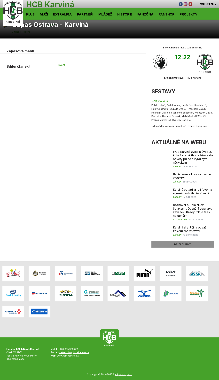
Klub (30, 14)
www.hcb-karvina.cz (68, 355)
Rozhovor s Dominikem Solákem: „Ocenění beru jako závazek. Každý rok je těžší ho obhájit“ (192, 210)
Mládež (105, 14)
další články (182, 244)
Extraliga (62, 14)
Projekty (188, 14)
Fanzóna (145, 14)
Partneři (85, 14)
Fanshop (166, 14)
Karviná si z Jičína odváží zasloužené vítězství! (190, 229)
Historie (124, 14)
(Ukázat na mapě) (15, 358)
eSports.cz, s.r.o (123, 374)
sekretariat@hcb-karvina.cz (74, 352)
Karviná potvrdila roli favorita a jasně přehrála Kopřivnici (192, 191)
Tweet (61, 65)
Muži (44, 14)
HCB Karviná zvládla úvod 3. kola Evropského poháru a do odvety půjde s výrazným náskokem (193, 157)
